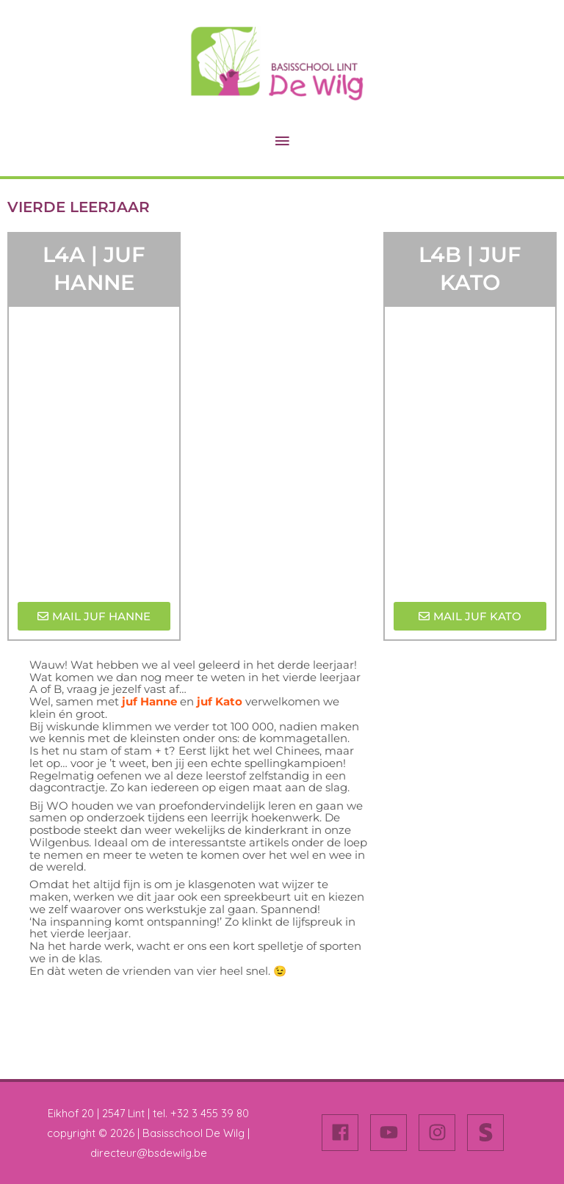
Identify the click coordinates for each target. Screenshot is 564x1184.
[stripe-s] (488, 1132)
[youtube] (393, 1132)
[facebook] (344, 1132)
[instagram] (441, 1132)
